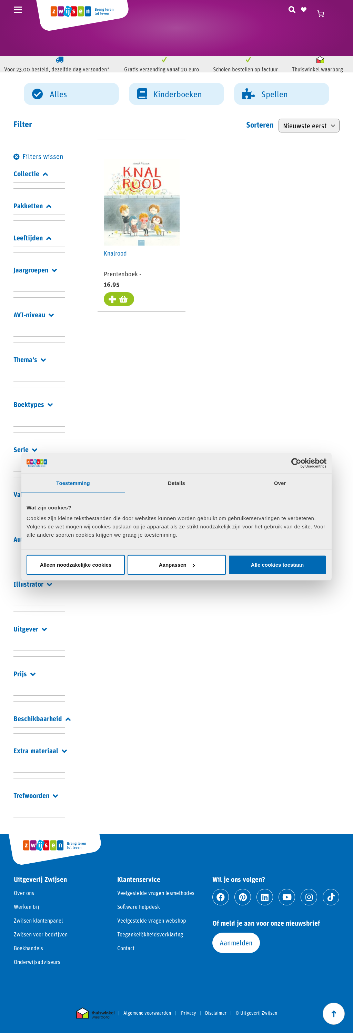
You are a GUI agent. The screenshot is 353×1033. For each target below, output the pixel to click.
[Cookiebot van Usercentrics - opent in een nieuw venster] (296, 463)
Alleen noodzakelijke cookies (76, 565)
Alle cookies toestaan (277, 565)
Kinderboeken (169, 93)
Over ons (24, 892)
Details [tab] (176, 483)
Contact (125, 948)
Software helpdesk (138, 906)
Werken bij (26, 906)
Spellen (265, 93)
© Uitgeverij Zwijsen (256, 1013)
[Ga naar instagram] (309, 897)
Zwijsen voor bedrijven (41, 934)
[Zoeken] (292, 8)
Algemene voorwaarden (147, 1013)
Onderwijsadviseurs (37, 961)
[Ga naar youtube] (287, 897)
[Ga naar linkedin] (264, 897)
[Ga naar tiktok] (331, 897)
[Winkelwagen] (323, 13)
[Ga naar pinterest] (242, 897)
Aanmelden (236, 942)
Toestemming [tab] (73, 483)
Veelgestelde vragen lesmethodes (155, 892)
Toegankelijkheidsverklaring (150, 934)
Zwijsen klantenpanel (38, 920)
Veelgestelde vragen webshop (151, 920)
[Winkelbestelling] (309, 125)
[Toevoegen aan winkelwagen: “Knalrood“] (119, 300)
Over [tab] (280, 483)
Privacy (188, 1013)
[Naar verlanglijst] (303, 8)
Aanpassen (177, 565)
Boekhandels (28, 948)
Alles (49, 93)
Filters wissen (42, 156)
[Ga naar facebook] (220, 897)
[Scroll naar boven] (334, 1014)
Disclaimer (215, 1013)
